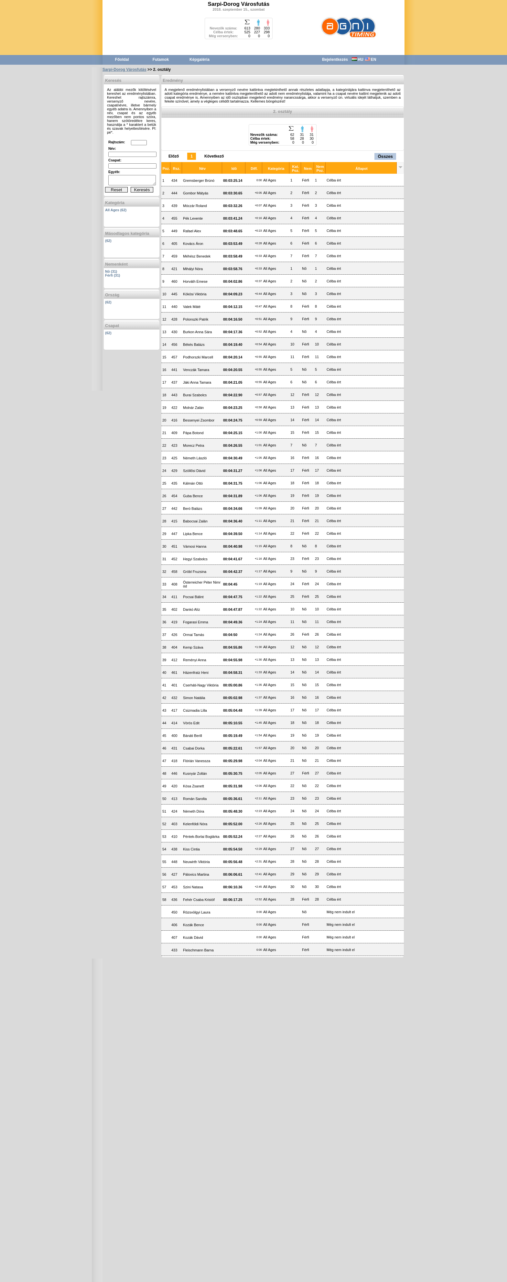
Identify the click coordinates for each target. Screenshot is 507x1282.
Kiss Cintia (191, 849)
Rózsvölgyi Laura (196, 912)
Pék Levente (193, 218)
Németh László (195, 458)
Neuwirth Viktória (196, 862)
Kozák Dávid (193, 937)
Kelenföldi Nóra (195, 824)
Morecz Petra (193, 445)
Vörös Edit (191, 723)
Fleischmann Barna (198, 950)
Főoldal (122, 59)
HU (357, 59)
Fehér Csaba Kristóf (199, 900)
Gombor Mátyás (195, 193)
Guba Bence (193, 496)
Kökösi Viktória (195, 294)
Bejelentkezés (335, 59)
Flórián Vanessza (196, 761)
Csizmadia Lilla (195, 710)
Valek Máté (191, 307)
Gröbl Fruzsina (194, 572)
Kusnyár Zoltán (195, 773)
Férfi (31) (112, 275)
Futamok (161, 59)
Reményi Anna (194, 660)
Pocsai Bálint (193, 597)
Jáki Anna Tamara (197, 382)
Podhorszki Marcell (198, 357)
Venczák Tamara (196, 370)
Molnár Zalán (193, 408)
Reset (116, 189)
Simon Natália (194, 698)
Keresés (142, 189)
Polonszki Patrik (195, 319)
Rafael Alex (192, 231)
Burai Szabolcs (195, 395)
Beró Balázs (192, 508)
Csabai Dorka (194, 748)
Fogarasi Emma (195, 622)
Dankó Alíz (191, 609)
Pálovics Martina (196, 874)
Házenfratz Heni (196, 672)
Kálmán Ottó (193, 483)
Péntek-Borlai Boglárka (201, 836)
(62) (108, 241)
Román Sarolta (195, 799)
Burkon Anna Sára (197, 332)
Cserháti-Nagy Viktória (201, 685)
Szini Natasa (193, 887)
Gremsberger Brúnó (198, 180)
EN (370, 59)
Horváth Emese (195, 281)
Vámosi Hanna (194, 546)
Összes (385, 156)
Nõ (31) (111, 271)
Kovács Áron (193, 244)
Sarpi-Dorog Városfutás (124, 69)
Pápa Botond (193, 433)
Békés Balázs (194, 344)
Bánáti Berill (192, 736)
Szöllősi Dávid (194, 471)
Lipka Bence (193, 534)
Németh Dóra (193, 811)
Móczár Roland (195, 206)
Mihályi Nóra (193, 269)
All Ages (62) (115, 210)
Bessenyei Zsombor (198, 420)
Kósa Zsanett (193, 786)
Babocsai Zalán (195, 521)
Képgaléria (199, 59)
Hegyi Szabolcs (195, 559)
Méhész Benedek (196, 256)
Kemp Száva (193, 647)
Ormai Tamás (193, 635)
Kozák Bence (193, 925)
